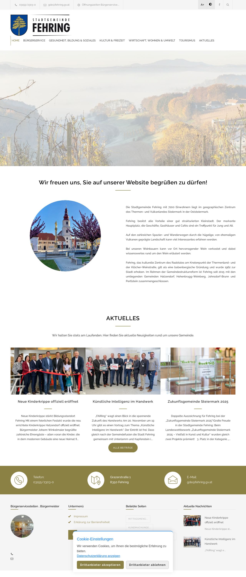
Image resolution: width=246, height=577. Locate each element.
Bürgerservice (106, 20)
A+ (202, 4)
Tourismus (142, 29)
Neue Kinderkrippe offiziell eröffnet (48, 392)
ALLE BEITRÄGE (123, 438)
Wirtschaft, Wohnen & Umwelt (107, 29)
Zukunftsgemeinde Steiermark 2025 (198, 392)
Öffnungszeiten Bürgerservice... (100, 4)
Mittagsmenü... (138, 509)
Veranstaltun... (138, 526)
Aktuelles (161, 29)
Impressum (81, 506)
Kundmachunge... (139, 518)
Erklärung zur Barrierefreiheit (92, 512)
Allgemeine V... (164, 526)
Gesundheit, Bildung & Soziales (144, 20)
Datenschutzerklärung (173, 568)
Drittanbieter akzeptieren (100, 565)
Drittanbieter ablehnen (147, 565)
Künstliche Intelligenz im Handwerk (123, 392)
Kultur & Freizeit (184, 20)
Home (87, 20)
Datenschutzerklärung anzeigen (98, 556)
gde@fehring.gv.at (59, 4)
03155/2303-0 (27, 4)
